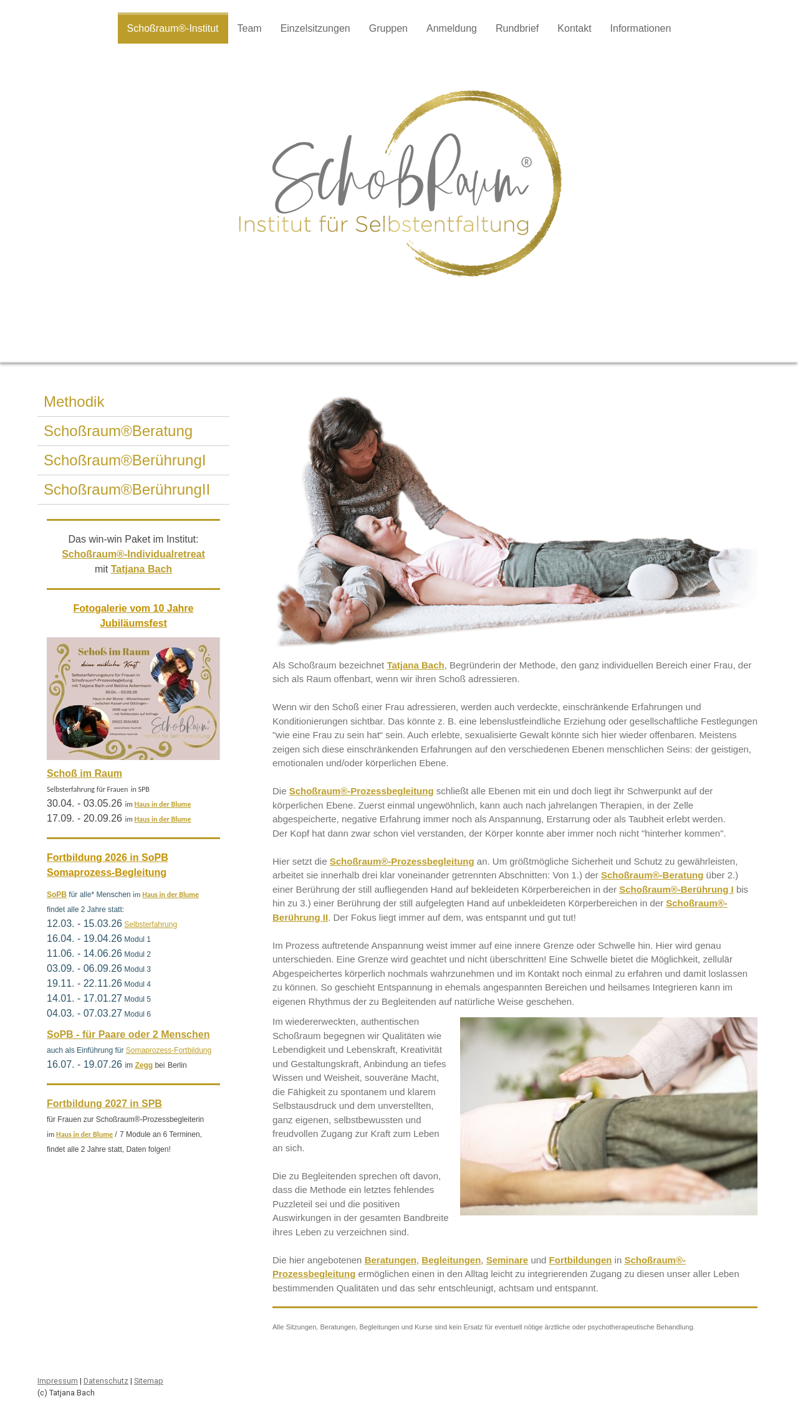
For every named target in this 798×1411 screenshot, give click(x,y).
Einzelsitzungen (315, 28)
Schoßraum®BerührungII (127, 489)
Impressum (57, 1380)
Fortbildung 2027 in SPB (104, 1103)
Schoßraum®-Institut (173, 28)
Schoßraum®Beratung (118, 430)
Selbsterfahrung (150, 924)
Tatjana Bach (415, 665)
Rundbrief (517, 28)
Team (250, 28)
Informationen (640, 28)
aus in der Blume (165, 804)
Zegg (144, 1065)
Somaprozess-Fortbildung (168, 1050)
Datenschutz (106, 1380)
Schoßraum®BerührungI (125, 460)
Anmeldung (451, 28)
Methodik (74, 401)
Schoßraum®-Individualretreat (133, 554)
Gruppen (388, 28)
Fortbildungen (580, 1260)
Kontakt (574, 28)
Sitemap (148, 1380)
